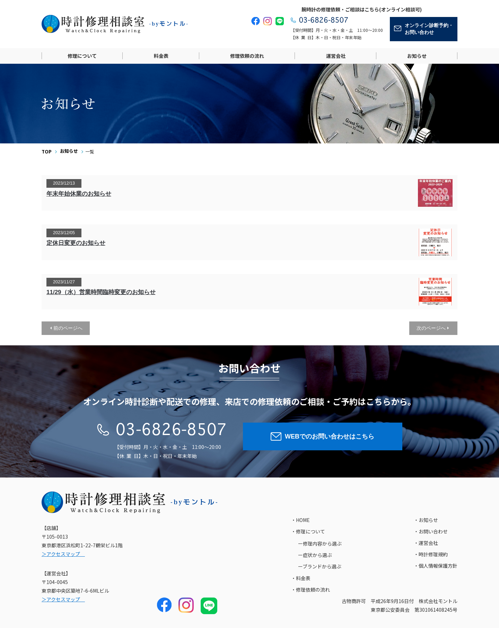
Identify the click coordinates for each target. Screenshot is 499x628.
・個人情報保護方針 (435, 565)
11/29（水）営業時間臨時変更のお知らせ (101, 292)
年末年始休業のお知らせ (78, 194)
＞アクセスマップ (63, 553)
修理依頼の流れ (247, 55)
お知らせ (417, 55)
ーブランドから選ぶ (319, 566)
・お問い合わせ (431, 531)
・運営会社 (426, 542)
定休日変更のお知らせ (75, 243)
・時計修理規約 (431, 554)
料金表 (161, 55)
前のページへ (67, 328)
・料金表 (300, 578)
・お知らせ (426, 519)
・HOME (300, 519)
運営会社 (335, 55)
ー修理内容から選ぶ (320, 543)
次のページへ (431, 328)
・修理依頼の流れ (310, 589)
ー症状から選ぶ (315, 554)
